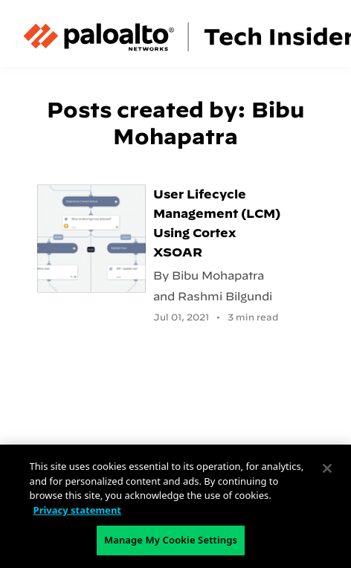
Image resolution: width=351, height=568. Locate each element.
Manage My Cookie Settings (170, 539)
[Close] (327, 468)
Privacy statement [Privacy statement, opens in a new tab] (77, 510)
